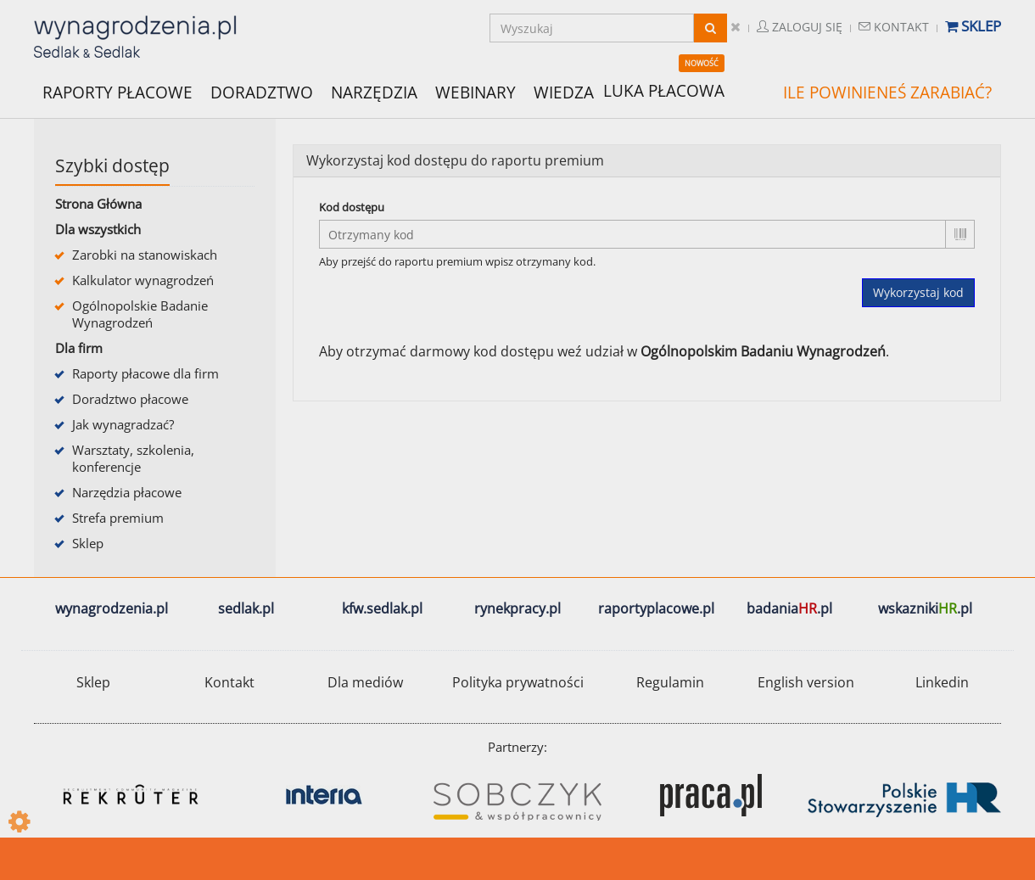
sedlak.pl (246, 608)
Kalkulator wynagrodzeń (143, 280)
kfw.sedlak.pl (382, 608)
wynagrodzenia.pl (111, 608)
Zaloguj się (799, 27)
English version (806, 682)
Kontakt (894, 27)
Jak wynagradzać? (123, 424)
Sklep (973, 26)
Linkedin (942, 682)
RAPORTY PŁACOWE (117, 91)
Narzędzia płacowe (127, 492)
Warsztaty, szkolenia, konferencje (133, 458)
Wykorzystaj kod (918, 292)
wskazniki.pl (925, 608)
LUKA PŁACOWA (663, 91)
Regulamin (670, 682)
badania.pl (789, 608)
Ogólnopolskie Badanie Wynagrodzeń (140, 314)
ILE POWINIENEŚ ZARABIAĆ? (887, 92)
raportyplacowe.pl (656, 608)
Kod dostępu (351, 207)
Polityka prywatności (518, 682)
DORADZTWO (261, 92)
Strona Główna (98, 203)
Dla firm (79, 347)
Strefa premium (118, 517)
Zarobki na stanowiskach (144, 254)
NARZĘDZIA (374, 91)
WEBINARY (475, 91)
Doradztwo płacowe (130, 398)
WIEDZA (564, 92)
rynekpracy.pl (517, 608)
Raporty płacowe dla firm (145, 373)
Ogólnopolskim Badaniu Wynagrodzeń (763, 351)
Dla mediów (365, 682)
